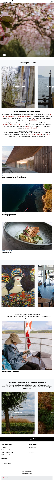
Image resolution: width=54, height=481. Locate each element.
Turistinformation (6, 450)
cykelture (39, 134)
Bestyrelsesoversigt (34, 454)
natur (27, 126)
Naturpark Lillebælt (30, 128)
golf (47, 134)
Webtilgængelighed (7, 452)
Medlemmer (32, 450)
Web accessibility (6, 454)
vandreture (31, 134)
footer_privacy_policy (27, 473)
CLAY (22, 124)
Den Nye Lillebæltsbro (25, 116)
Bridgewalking (8, 124)
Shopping (4, 447)
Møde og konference (7, 461)
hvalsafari (17, 124)
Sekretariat (32, 452)
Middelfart (33, 120)
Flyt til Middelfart (6, 463)
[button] (33, 2)
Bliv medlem (32, 447)
